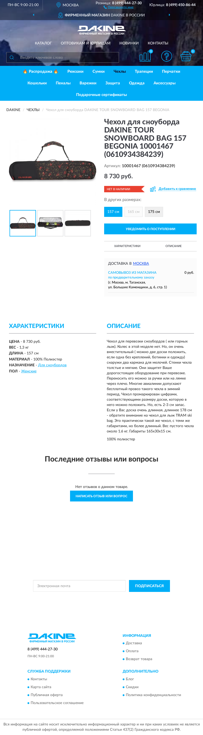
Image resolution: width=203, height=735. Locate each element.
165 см (134, 212)
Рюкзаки (75, 72)
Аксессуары (165, 83)
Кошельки (37, 83)
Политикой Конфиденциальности (127, 598)
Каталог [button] (43, 43)
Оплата (132, 651)
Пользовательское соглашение (57, 703)
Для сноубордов (52, 365)
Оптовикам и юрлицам (85, 43)
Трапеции (144, 72)
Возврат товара (139, 659)
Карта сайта (41, 687)
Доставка (134, 643)
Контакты (158, 43)
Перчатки (171, 72)
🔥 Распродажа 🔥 (40, 72)
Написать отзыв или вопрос (101, 496)
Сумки (99, 72)
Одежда (137, 83)
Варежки (88, 83)
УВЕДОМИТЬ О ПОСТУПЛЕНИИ (150, 229)
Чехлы (120, 72)
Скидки (132, 687)
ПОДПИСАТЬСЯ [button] (149, 586)
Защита (112, 83)
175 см (154, 212)
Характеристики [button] (127, 246)
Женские (28, 371)
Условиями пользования (97, 602)
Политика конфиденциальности (153, 695)
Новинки (129, 43)
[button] (118, 6)
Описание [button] (173, 246)
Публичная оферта (47, 695)
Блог (130, 679)
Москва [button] (141, 264)
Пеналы (63, 83)
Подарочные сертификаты (101, 95)
